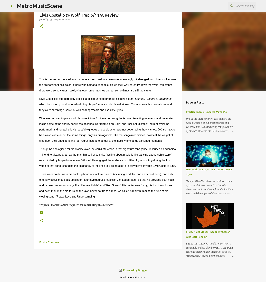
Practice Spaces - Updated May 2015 (206, 112)
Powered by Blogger (133, 270)
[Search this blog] (238, 6)
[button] (41, 26)
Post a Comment (49, 242)
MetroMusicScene (39, 6)
